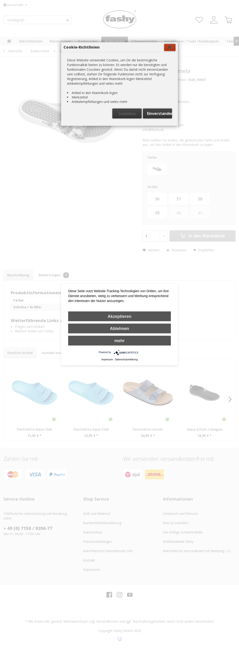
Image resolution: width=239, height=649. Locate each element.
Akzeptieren (119, 316)
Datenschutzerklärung (126, 359)
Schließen (127, 113)
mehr (119, 340)
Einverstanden (159, 113)
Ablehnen (119, 328)
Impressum (107, 359)
